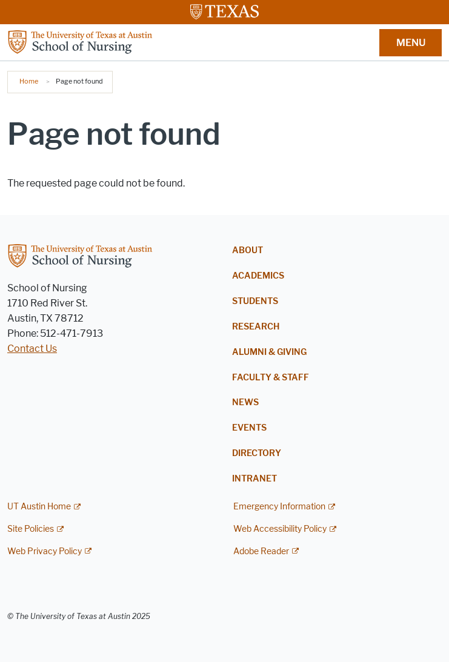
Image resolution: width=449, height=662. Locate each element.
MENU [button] (410, 42)
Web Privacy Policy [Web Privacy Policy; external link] (44, 551)
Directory (256, 453)
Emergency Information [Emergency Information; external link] (279, 506)
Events (249, 428)
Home (28, 81)
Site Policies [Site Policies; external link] (30, 529)
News (245, 402)
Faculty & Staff (270, 377)
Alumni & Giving (269, 352)
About (247, 250)
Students (255, 301)
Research (255, 327)
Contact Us (32, 348)
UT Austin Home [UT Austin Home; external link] (39, 506)
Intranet (254, 479)
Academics (258, 276)
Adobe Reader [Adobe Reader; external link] (261, 551)
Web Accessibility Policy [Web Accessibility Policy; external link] (280, 529)
